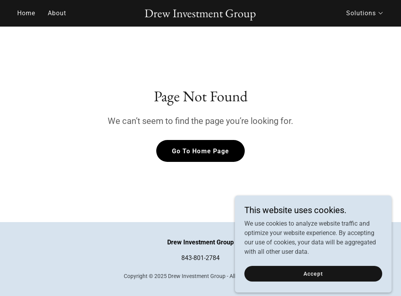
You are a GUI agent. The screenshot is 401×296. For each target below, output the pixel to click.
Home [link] (26, 13)
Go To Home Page (200, 151)
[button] (365, 13)
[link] (200, 15)
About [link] (57, 13)
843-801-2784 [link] (200, 258)
